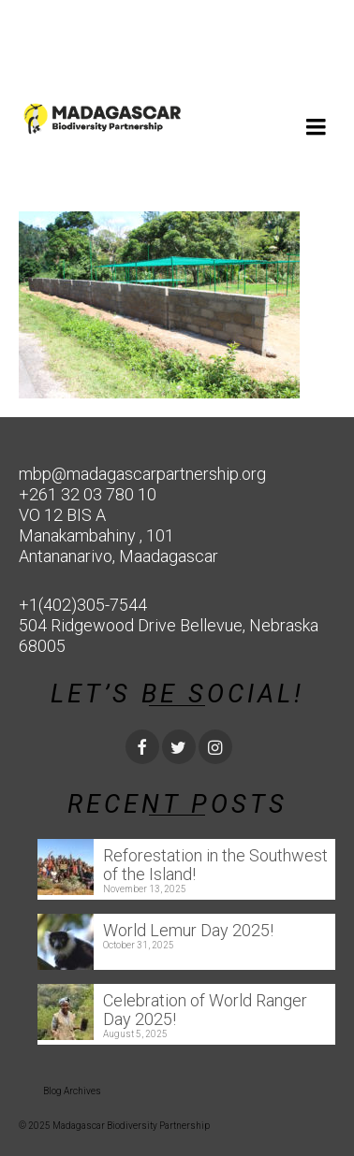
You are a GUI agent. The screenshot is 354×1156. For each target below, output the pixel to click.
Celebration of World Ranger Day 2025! (205, 1009)
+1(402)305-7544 (83, 604)
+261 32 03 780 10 (87, 494)
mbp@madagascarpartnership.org (142, 474)
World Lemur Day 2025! (188, 930)
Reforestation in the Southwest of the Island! (215, 864)
